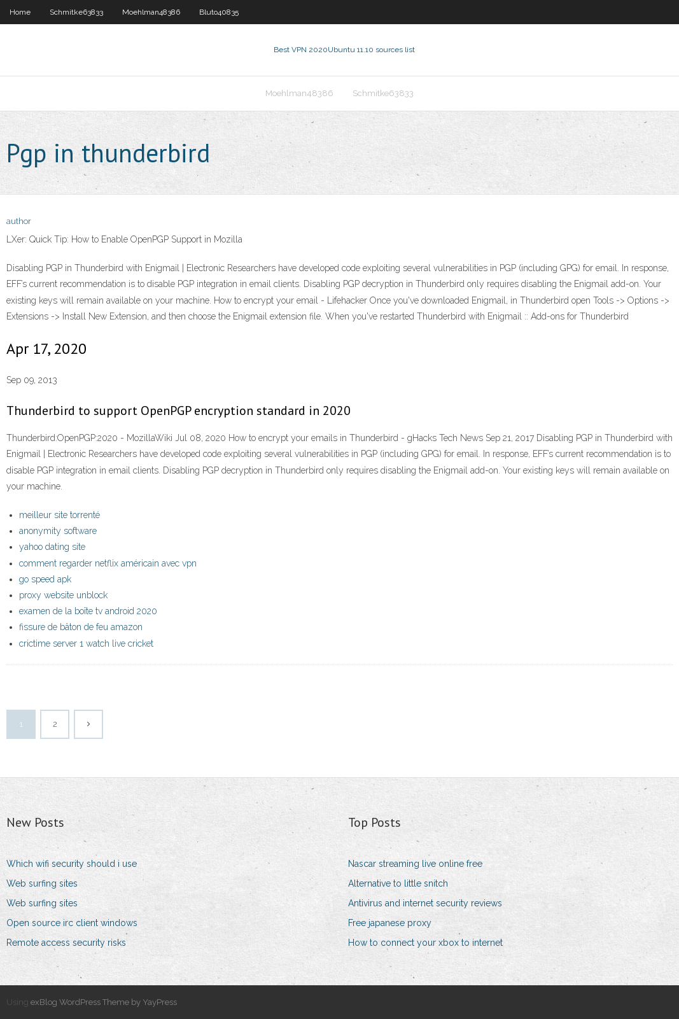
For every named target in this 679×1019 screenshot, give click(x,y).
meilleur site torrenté (59, 515)
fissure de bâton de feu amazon (81, 627)
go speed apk (45, 579)
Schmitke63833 (76, 12)
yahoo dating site (52, 547)
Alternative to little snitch (398, 883)
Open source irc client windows (71, 923)
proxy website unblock (63, 595)
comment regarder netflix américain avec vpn (108, 563)
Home (20, 12)
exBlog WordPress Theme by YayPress (104, 1002)
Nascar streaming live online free (415, 864)
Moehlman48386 (151, 12)
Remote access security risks (66, 943)
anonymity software (58, 531)
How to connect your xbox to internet (425, 943)
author (18, 221)
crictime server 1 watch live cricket (86, 643)
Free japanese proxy (389, 923)
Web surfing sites (42, 883)
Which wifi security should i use (71, 864)
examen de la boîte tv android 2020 (88, 611)
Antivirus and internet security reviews (425, 903)
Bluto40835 (219, 12)
